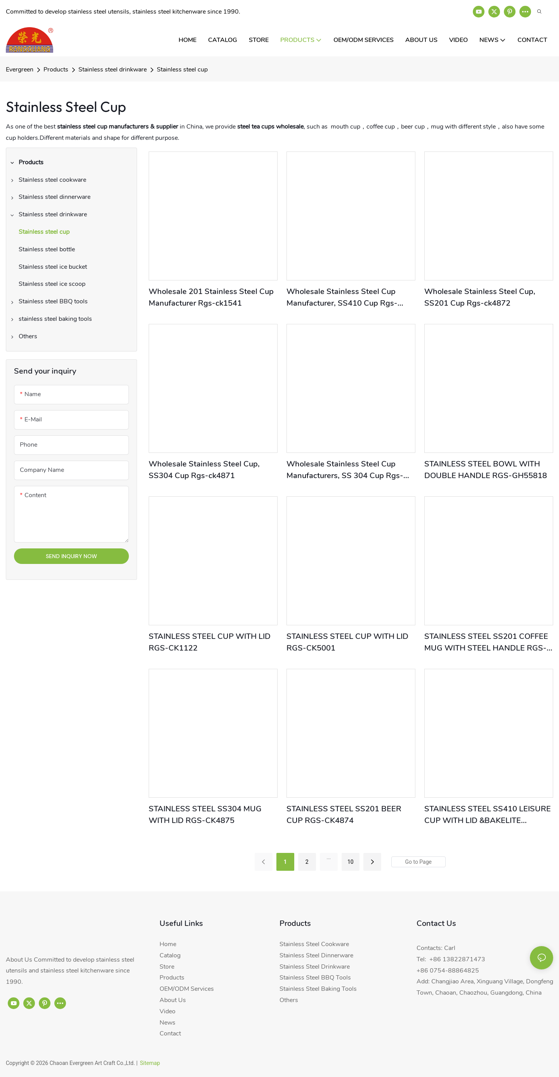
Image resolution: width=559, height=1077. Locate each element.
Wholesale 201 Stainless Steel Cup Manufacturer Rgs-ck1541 (211, 297)
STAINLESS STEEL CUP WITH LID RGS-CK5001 (347, 642)
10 (350, 862)
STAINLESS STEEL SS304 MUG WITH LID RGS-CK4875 (205, 815)
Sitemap (150, 1063)
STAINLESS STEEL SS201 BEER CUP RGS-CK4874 (343, 815)
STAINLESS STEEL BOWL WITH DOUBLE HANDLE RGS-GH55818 (485, 470)
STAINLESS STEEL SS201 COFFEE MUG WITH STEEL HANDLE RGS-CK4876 (486, 642)
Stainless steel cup (182, 69)
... (328, 857)
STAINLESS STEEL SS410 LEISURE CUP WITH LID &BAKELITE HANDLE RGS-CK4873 (487, 815)
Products (55, 69)
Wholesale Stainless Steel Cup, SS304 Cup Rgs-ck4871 (204, 470)
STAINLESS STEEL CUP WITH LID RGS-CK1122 (210, 642)
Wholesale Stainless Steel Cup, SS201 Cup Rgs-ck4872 (479, 297)
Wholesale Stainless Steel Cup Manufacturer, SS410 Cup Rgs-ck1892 (342, 297)
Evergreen (19, 69)
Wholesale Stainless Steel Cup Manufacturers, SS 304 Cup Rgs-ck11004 (344, 470)
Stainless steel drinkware (112, 69)
